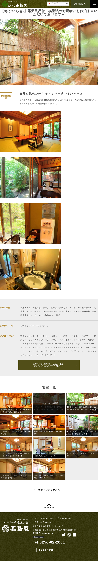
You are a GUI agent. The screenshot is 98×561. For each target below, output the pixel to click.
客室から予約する (43, 522)
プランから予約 (64, 518)
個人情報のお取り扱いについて (49, 526)
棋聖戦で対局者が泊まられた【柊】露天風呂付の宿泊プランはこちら (49, 365)
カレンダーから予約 (44, 518)
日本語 (53, 3)
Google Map (38, 537)
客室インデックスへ (49, 490)
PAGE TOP (49, 507)
